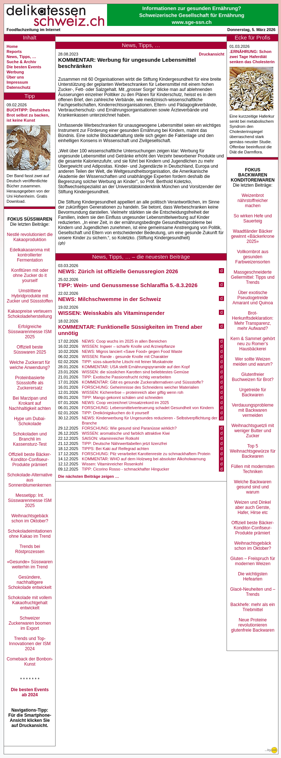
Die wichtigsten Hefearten (252, 576)
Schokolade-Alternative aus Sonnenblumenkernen (29, 480)
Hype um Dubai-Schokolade (30, 421)
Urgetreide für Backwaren (252, 392)
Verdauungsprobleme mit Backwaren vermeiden (252, 410)
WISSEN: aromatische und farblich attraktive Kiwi (126, 433)
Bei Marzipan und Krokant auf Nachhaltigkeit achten (30, 403)
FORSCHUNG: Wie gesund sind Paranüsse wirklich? (129, 428)
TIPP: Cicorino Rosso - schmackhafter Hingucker (125, 469)
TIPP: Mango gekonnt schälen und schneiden (122, 397)
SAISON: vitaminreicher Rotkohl (110, 438)
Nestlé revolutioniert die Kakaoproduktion (30, 237)
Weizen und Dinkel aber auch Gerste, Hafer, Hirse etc (253, 507)
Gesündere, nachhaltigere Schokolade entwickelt (30, 582)
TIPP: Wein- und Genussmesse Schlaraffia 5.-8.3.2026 (128, 285)
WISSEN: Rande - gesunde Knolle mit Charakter (125, 356)
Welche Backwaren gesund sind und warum (252, 487)
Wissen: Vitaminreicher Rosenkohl (112, 464)
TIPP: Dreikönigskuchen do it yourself (115, 413)
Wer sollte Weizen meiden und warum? (253, 362)
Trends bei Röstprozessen (29, 549)
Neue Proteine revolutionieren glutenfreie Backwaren (252, 625)
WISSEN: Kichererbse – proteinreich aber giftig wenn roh (132, 392)
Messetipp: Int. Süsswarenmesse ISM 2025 (30, 500)
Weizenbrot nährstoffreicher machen (253, 200)
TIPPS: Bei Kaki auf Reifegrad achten (115, 448)
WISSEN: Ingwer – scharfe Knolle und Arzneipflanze (128, 346)
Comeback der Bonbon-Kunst (30, 661)
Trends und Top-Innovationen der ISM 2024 (29, 643)
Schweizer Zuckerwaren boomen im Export (29, 623)
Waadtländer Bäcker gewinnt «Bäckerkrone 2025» (252, 236)
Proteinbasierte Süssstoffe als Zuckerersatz (30, 383)
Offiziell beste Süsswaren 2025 (30, 349)
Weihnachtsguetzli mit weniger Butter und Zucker (252, 430)
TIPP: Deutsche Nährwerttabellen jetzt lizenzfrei (124, 443)
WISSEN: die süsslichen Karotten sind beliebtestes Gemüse (135, 372)
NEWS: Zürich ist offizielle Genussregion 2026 (118, 271)
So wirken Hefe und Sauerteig (252, 218)
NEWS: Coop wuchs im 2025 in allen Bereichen (124, 341)
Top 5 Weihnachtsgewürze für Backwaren (253, 451)
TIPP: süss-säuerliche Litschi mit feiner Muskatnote (127, 361)
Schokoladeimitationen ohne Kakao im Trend (30, 534)
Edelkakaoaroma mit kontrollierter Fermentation (30, 255)
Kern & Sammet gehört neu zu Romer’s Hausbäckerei (252, 343)
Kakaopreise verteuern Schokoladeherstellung (30, 314)
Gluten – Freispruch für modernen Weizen (252, 561)
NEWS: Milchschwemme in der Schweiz (109, 299)
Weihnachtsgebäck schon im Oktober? (29, 518)
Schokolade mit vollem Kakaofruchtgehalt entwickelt (30, 602)
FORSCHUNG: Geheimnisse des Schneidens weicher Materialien (140, 387)
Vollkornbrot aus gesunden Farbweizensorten (252, 256)
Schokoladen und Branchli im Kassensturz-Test (30, 439)
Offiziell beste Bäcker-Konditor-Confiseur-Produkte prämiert (29, 459)
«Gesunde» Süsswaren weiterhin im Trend (30, 564)
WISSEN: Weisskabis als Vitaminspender (111, 313)
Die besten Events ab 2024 (30, 692)
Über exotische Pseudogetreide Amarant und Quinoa (252, 297)
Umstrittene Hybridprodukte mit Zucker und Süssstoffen (30, 296)
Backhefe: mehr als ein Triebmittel (252, 607)
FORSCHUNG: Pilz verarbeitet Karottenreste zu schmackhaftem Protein (146, 454)
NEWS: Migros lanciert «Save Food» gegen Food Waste (132, 351)
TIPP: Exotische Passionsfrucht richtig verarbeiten (126, 377)
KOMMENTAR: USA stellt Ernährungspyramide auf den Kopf (136, 367)
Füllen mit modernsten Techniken (252, 469)
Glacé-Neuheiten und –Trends (252, 592)
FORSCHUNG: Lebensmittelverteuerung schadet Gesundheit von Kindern (148, 407)
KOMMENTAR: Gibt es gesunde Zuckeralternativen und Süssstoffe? (142, 382)
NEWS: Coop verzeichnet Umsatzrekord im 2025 (125, 402)
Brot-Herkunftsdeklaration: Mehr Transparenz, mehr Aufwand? (252, 321)
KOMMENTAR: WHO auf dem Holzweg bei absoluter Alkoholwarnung (144, 459)
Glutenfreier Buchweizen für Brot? (252, 377)
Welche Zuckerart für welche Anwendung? (30, 365)
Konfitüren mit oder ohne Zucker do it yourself (29, 275)
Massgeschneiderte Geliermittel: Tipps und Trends (252, 277)
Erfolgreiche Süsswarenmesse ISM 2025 (30, 331)
